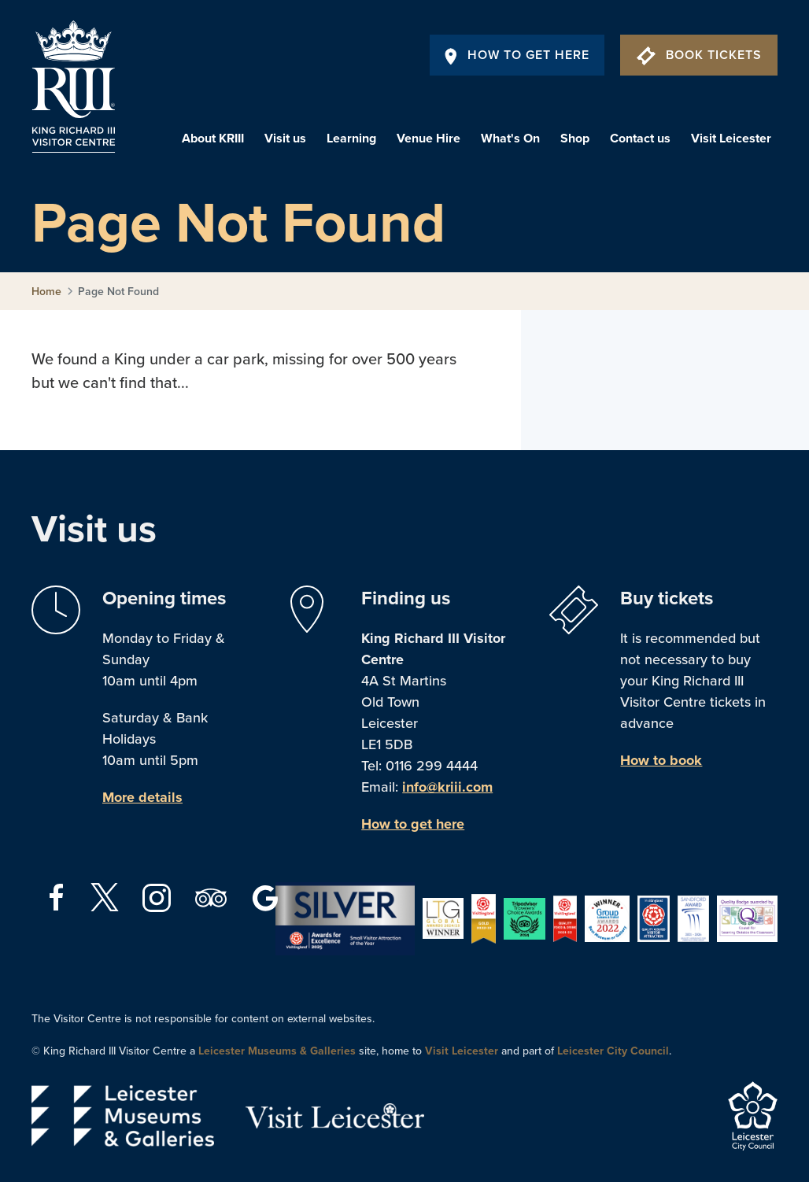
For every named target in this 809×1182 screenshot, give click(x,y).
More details (142, 797)
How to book (661, 760)
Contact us (640, 138)
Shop (574, 138)
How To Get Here (517, 55)
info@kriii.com (447, 787)
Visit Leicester (731, 138)
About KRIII (213, 138)
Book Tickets (699, 55)
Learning (351, 138)
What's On (510, 138)
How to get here (412, 824)
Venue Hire (428, 138)
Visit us (285, 138)
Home (46, 291)
